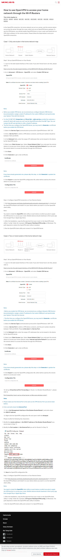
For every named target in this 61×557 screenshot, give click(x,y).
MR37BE (40, 19)
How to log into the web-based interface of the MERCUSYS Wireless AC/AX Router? (28, 69)
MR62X (51, 19)
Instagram (7, 538)
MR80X (11, 19)
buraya (9, 550)
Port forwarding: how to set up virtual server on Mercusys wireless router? (25, 395)
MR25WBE (34, 19)
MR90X (16, 19)
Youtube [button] (7, 541)
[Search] (56, 2)
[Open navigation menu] (59, 2)
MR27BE (21, 19)
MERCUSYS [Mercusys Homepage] (8, 2)
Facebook (7, 534)
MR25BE (46, 19)
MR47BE (27, 19)
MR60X (6, 21)
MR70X (6, 19)
